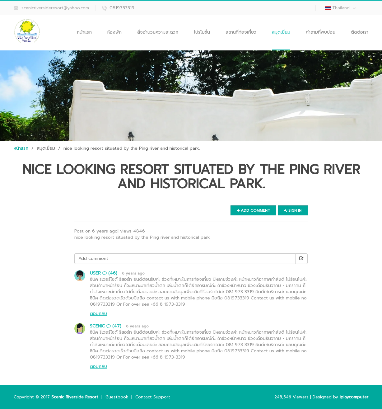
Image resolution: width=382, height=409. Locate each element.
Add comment (253, 210)
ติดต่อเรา (359, 32)
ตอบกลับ (98, 313)
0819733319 (121, 8)
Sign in (292, 210)
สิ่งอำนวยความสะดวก (157, 32)
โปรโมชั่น (202, 32)
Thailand (344, 8)
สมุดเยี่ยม (281, 32)
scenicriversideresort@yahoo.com (55, 8)
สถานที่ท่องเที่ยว (241, 32)
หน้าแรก (84, 32)
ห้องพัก (114, 32)
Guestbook (116, 397)
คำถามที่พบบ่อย (320, 32)
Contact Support (152, 397)
